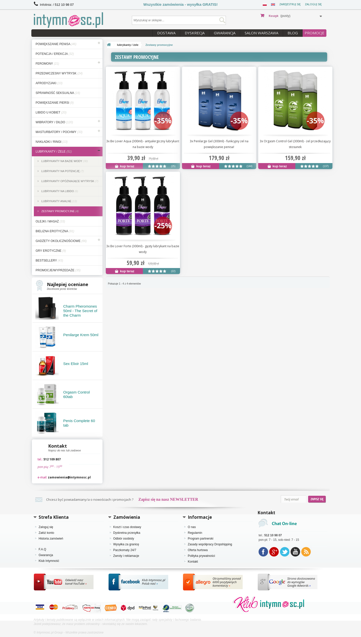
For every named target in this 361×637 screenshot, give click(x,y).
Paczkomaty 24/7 (124, 550)
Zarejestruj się (290, 4)
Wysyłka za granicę (126, 544)
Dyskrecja (195, 32)
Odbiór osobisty (123, 538)
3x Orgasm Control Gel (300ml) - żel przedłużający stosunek (295, 144)
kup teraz (124, 166)
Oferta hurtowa (198, 550)
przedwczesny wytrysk (59, 73)
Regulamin (195, 533)
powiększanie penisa (56, 44)
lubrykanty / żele (54, 151)
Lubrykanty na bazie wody (64, 161)
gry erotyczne (51, 250)
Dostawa (166, 32)
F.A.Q (42, 549)
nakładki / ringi (51, 142)
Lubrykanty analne (59, 201)
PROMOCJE (314, 32)
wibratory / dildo (54, 122)
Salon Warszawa (261, 32)
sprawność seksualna (58, 93)
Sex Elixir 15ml (75, 363)
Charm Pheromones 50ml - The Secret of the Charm (80, 310)
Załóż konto (46, 533)
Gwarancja (224, 32)
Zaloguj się (313, 4)
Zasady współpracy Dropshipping (210, 544)
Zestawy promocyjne (60, 211)
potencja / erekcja (55, 54)
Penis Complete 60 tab (79, 423)
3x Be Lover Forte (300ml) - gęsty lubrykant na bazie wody (142, 249)
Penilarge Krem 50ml (80, 335)
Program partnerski (200, 538)
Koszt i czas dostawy (127, 527)
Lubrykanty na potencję (62, 171)
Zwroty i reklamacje (126, 556)
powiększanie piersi (55, 102)
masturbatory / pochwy (59, 132)
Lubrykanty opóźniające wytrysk (69, 181)
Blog (293, 32)
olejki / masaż (50, 221)
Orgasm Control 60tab (76, 394)
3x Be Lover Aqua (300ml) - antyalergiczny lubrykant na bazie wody (142, 144)
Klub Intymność (49, 561)
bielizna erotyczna (55, 231)
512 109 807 (52, 459)
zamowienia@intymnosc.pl (69, 477)
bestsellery (49, 260)
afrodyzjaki (49, 83)
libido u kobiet (51, 112)
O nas (192, 527)
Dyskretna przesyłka (126, 533)
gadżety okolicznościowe (61, 241)
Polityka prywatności (201, 556)
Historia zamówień (51, 538)
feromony (47, 63)
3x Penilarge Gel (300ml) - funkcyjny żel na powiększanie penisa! (219, 144)
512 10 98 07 (64, 5)
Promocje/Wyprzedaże (58, 270)
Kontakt (193, 561)
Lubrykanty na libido (59, 191)
